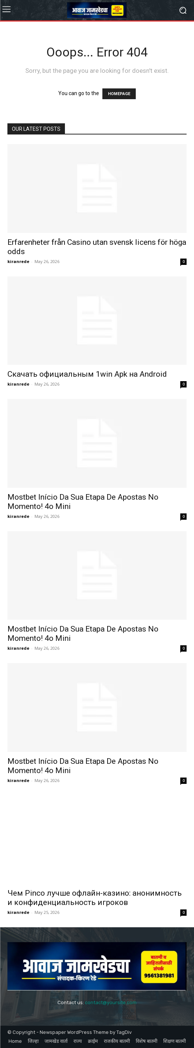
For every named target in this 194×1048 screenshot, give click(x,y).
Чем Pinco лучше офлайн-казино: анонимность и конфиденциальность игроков (94, 898)
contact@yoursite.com (111, 1002)
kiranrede (18, 261)
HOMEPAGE (119, 93)
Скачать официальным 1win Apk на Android (87, 374)
